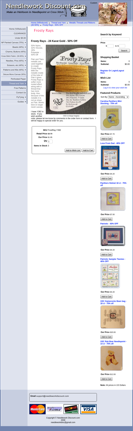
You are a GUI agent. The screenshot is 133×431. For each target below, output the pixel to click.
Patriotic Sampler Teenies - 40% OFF (112, 260)
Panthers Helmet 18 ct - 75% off (113, 184)
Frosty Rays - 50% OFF (53, 25)
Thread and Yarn (58, 23)
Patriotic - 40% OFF (109, 224)
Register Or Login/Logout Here (112, 72)
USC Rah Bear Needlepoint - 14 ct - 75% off (113, 342)
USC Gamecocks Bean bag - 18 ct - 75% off (113, 302)
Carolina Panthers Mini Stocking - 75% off (111, 102)
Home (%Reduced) (39, 23)
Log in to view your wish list (115, 88)
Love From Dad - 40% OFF (112, 143)
